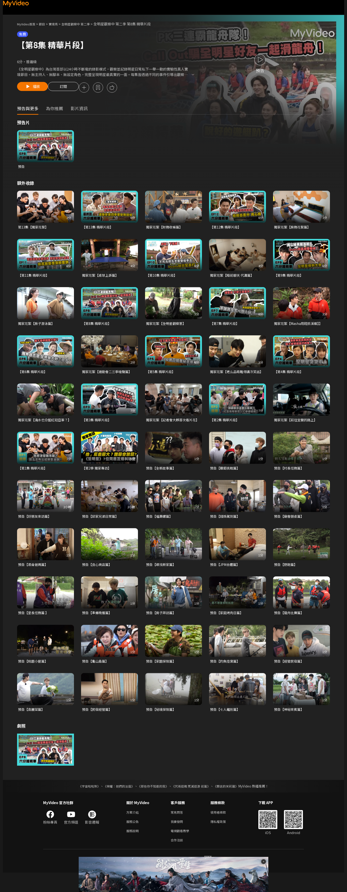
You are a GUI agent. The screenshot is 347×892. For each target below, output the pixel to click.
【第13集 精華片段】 (98, 228)
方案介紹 (133, 829)
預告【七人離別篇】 (226, 725)
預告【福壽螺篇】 (160, 530)
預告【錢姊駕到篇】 (226, 530)
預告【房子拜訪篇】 (162, 628)
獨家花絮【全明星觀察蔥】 (167, 325)
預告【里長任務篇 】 (34, 628)
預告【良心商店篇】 (98, 579)
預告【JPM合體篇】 (226, 579)
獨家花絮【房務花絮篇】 (293, 228)
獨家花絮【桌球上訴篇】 (101, 277)
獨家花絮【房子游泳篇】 (37, 325)
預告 (21, 167)
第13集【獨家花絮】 (34, 228)
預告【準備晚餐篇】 (98, 628)
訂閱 (67, 88)
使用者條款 (222, 829)
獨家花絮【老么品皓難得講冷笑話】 (235, 377)
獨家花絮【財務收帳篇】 (165, 228)
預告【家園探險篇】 (162, 676)
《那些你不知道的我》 (152, 802)
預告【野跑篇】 (286, 579)
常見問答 (178, 829)
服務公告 (133, 839)
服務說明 (133, 849)
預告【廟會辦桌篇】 (290, 530)
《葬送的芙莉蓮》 (230, 802)
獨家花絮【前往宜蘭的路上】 (297, 428)
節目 (45, 23)
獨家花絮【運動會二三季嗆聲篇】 (108, 374)
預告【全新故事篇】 (162, 482)
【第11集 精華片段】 (34, 277)
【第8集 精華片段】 (97, 325)
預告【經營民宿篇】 (290, 676)
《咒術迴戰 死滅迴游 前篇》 (193, 802)
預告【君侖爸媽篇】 (34, 579)
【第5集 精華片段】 (161, 374)
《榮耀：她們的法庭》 (116, 802)
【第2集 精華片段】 (225, 428)
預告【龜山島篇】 (96, 676)
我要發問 (178, 839)
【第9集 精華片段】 (289, 277)
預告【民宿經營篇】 (98, 725)
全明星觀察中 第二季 (83, 23)
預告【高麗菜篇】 (32, 725)
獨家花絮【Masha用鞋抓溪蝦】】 (300, 325)
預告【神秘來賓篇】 (290, 725)
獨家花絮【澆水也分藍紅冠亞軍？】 (41, 431)
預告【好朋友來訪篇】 (36, 530)
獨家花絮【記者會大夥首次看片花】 (171, 431)
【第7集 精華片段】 (225, 325)
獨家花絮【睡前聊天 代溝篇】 (233, 277)
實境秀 (58, 23)
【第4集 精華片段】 (289, 374)
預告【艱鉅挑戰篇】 (226, 482)
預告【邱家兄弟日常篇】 (101, 530)
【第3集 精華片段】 (97, 428)
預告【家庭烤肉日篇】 (228, 628)
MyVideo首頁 (28, 23)
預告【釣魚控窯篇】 (226, 676)
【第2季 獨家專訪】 (97, 482)
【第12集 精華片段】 (226, 228)
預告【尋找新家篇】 (162, 579)
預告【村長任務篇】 (290, 482)
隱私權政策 (222, 839)
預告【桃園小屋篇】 (34, 676)
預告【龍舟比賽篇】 (290, 628)
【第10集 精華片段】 (162, 277)
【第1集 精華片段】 (33, 482)
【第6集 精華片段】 (33, 374)
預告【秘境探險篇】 (162, 725)
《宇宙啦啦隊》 (84, 802)
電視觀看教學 (181, 849)
